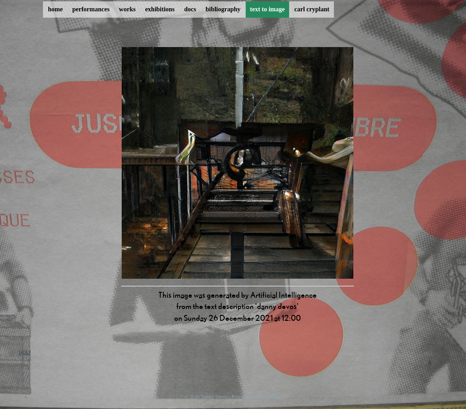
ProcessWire (269, 396)
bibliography (222, 9)
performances (90, 9)
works (127, 9)
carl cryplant (311, 9)
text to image (267, 9)
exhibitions (160, 9)
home (55, 9)
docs (190, 9)
